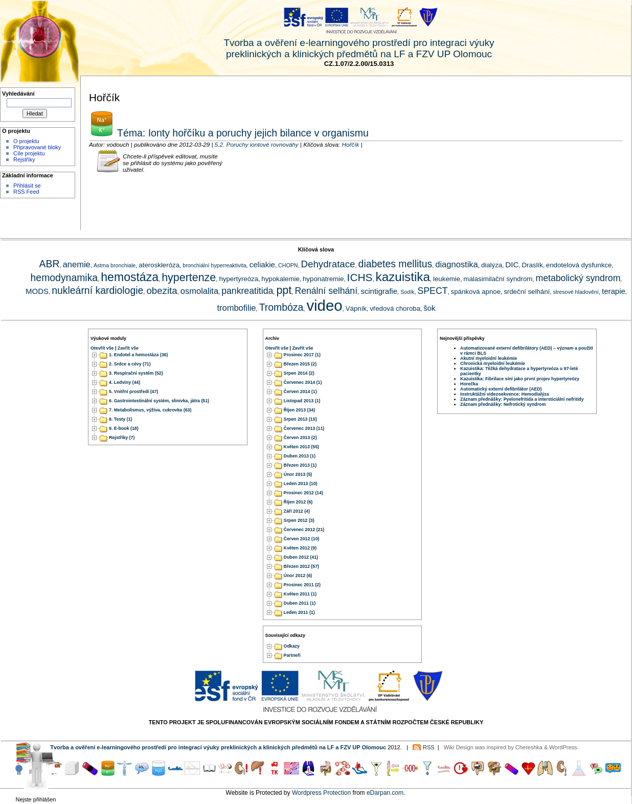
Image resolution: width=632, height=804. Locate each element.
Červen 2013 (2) (300, 437)
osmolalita (199, 290)
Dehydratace (328, 264)
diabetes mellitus (395, 263)
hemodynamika (64, 277)
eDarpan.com (385, 792)
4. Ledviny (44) (124, 382)
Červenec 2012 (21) (304, 529)
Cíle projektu (29, 153)
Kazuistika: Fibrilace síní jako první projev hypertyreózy (519, 378)
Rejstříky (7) (121, 437)
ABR (49, 263)
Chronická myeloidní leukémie (492, 363)
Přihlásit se (27, 185)
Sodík (407, 292)
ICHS (360, 277)
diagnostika (456, 264)
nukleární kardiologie (97, 290)
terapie (613, 291)
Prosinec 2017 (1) (302, 354)
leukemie (446, 279)
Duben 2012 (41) (301, 557)
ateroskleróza (159, 265)
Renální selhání (326, 291)
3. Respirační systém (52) (136, 373)
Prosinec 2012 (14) (303, 492)
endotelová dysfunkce (579, 265)
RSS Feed (26, 192)
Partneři (292, 655)
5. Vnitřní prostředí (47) (133, 391)
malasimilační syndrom (497, 279)
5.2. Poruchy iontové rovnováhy (257, 144)
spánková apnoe (476, 291)
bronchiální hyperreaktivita (214, 265)
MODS (37, 291)
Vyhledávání (18, 93)
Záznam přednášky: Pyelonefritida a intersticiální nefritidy (522, 399)
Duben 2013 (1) (300, 455)
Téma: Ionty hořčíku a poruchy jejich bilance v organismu (242, 133)
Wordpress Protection (321, 792)
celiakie (262, 264)
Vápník (356, 308)
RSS (429, 747)
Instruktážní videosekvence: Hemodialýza (504, 394)
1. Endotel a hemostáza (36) (138, 354)
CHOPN (288, 265)
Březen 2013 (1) (300, 465)
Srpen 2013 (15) (300, 419)
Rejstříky (24, 159)
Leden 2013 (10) (301, 483)
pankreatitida (247, 291)
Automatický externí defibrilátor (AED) (500, 389)
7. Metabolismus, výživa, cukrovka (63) (150, 409)
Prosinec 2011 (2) (302, 584)
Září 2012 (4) (297, 511)
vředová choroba (395, 308)
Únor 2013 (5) (298, 474)
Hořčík (350, 144)
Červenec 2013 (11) (304, 428)
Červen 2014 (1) (300, 391)
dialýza (491, 265)
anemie (77, 264)
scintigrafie (378, 291)
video (324, 305)
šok (429, 308)
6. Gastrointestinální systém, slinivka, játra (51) (159, 400)
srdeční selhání (527, 291)
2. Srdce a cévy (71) (130, 363)
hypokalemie (280, 279)
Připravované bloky (37, 147)
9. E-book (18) (124, 428)
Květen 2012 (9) (300, 547)
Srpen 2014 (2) (299, 373)
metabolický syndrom (578, 278)
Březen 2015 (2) (300, 363)
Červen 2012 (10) (302, 538)
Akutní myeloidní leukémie (488, 358)
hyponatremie (323, 279)
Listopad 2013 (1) (302, 400)
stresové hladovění (575, 292)
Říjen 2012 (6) (298, 501)
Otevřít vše (102, 348)
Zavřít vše (128, 348)
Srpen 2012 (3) (299, 520)
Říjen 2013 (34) (299, 409)
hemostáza (130, 277)
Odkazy (292, 646)
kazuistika (403, 277)
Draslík (532, 265)
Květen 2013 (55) (301, 446)
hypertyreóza (238, 279)
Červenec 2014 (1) (303, 382)
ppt (283, 290)
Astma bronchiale (115, 265)
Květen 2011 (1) (300, 593)
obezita (161, 290)
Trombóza (281, 307)
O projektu (26, 141)
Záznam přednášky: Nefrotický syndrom (503, 404)
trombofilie (236, 307)
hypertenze (189, 277)
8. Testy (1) (120, 419)
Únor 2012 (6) (298, 575)
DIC (511, 264)
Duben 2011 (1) (300, 603)
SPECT (433, 291)
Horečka (469, 383)
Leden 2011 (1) (299, 612)
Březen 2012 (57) (301, 566)
